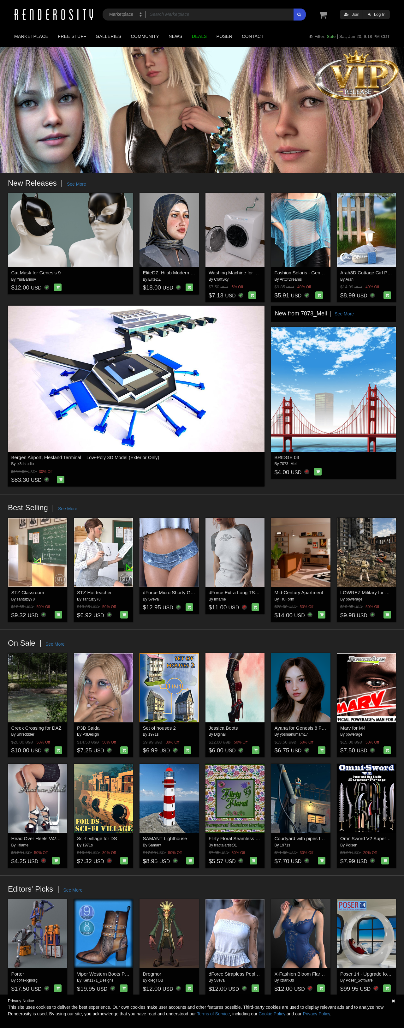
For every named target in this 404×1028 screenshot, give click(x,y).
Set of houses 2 (159, 728)
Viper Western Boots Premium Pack (114, 974)
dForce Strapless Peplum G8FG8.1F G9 (251, 974)
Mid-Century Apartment (299, 592)
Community (145, 36)
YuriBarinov (26, 279)
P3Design (90, 734)
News (175, 36)
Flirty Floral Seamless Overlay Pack (246, 838)
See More (76, 184)
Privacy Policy (316, 1013)
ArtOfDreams (291, 279)
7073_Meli (288, 464)
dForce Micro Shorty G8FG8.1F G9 (180, 592)
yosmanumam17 (294, 734)
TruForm (287, 599)
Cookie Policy (271, 1013)
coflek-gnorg (27, 980)
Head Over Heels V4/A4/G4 (40, 838)
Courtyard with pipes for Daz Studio (312, 838)
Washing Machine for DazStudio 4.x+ (248, 272)
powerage (354, 599)
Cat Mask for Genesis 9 (36, 272)
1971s (153, 734)
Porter (17, 974)
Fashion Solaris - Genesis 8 (304, 272)
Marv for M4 (352, 728)
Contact (253, 36)
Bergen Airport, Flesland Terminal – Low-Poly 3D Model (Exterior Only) (85, 457)
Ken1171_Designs (97, 980)
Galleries (108, 36)
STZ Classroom (27, 592)
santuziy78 (26, 599)
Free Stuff (72, 36)
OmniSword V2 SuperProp (368, 838)
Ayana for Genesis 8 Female (305, 728)
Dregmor (152, 974)
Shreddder (25, 734)
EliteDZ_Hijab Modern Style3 (173, 272)
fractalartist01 (225, 845)
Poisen (351, 845)
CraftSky (221, 279)
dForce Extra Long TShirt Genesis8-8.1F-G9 (255, 592)
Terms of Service (213, 1013)
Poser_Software (359, 980)
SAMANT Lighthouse (165, 838)
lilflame (220, 599)
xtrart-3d (287, 980)
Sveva (153, 599)
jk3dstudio (25, 464)
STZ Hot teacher (94, 592)
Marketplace (31, 36)
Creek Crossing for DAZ (36, 728)
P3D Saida (88, 728)
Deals (199, 36)
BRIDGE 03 (287, 457)
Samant (154, 845)
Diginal (220, 734)
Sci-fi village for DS (97, 838)
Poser (224, 36)
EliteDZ (154, 279)
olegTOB (155, 980)
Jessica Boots (223, 728)
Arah (350, 279)
